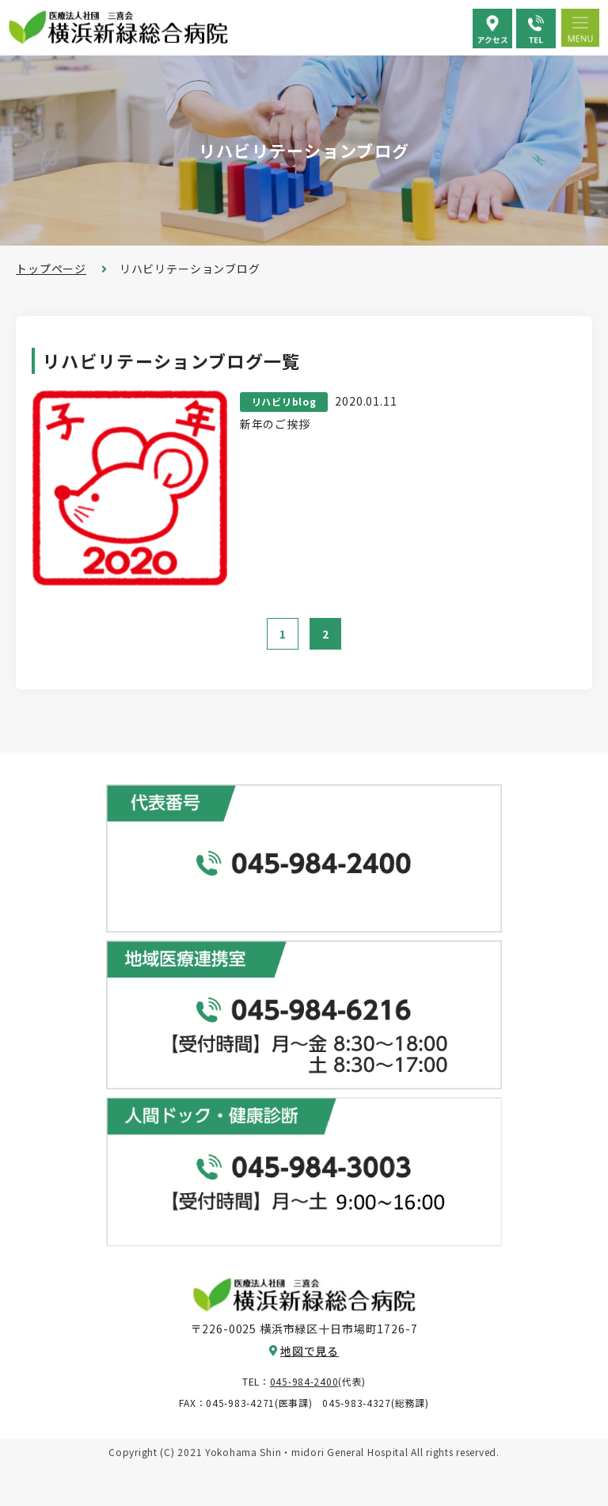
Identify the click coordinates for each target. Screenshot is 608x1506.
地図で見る (309, 1351)
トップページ (51, 268)
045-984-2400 (304, 1381)
